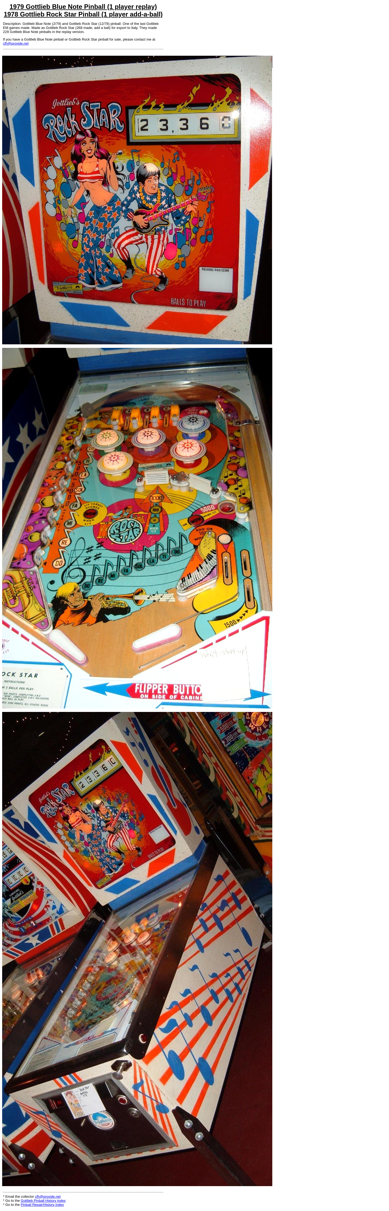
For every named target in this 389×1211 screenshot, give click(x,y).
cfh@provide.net (16, 43)
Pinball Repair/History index (42, 1205)
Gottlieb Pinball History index (43, 1201)
